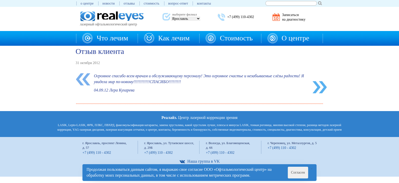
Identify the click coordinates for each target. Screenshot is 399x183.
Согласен (298, 172)
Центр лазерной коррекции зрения (200, 117)
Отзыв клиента (100, 51)
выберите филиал (184, 14)
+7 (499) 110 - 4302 (96, 153)
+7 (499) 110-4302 (240, 17)
